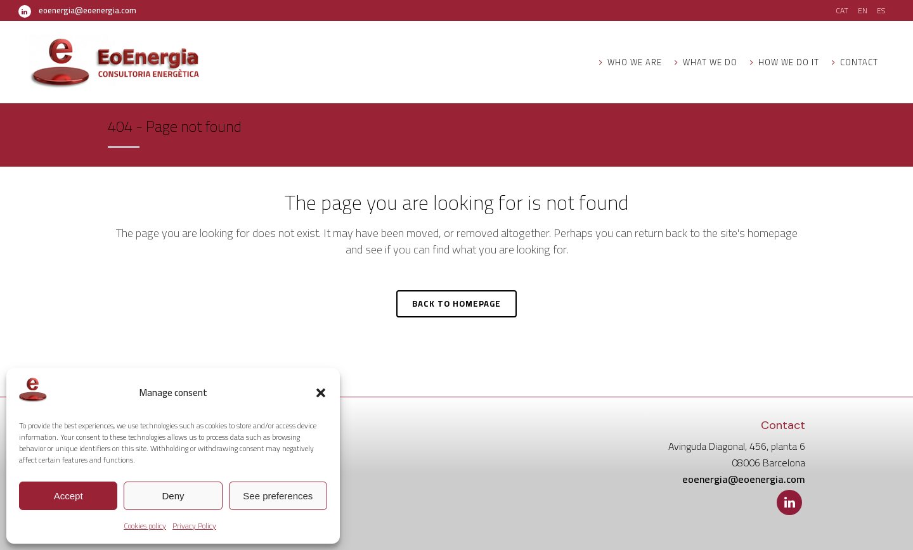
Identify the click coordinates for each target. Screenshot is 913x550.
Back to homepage (456, 303)
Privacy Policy (194, 525)
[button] (320, 393)
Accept (68, 495)
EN (862, 10)
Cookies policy (145, 525)
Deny (173, 495)
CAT (842, 10)
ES (881, 10)
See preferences (278, 495)
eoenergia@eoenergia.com (87, 10)
